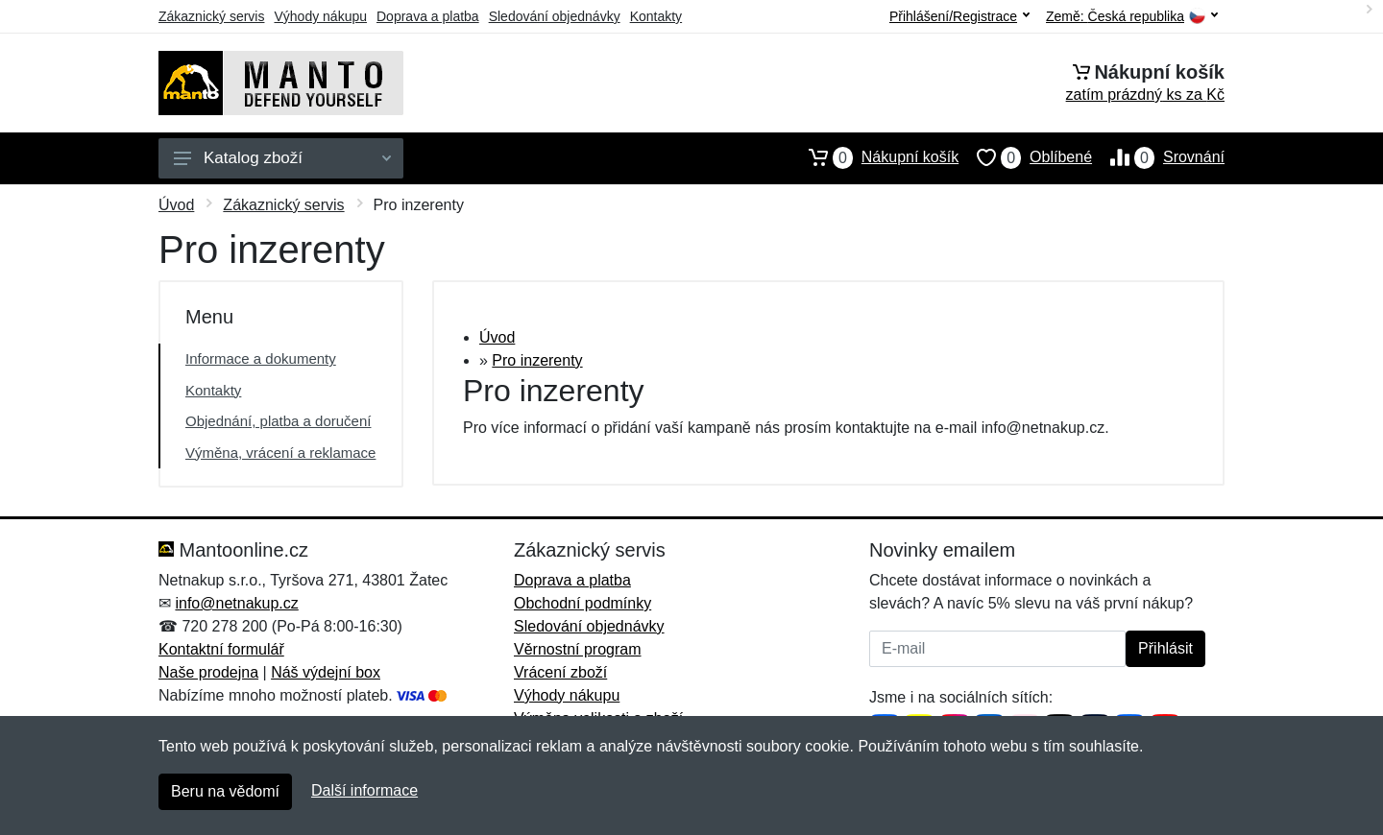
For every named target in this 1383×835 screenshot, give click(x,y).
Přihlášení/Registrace (959, 16)
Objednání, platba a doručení (278, 421)
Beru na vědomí (225, 791)
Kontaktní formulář (221, 649)
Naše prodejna (208, 672)
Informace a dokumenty (260, 358)
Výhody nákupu (320, 16)
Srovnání (1158, 157)
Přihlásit (1165, 648)
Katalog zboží (282, 158)
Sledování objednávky (554, 16)
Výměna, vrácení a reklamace (280, 452)
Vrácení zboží (560, 672)
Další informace (364, 790)
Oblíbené (1025, 157)
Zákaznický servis (211, 16)
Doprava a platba (427, 16)
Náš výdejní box (325, 672)
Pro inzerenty (537, 360)
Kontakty (656, 16)
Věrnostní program (578, 649)
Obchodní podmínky (582, 603)
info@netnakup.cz (236, 603)
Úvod (176, 205)
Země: (1132, 17)
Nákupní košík (874, 157)
